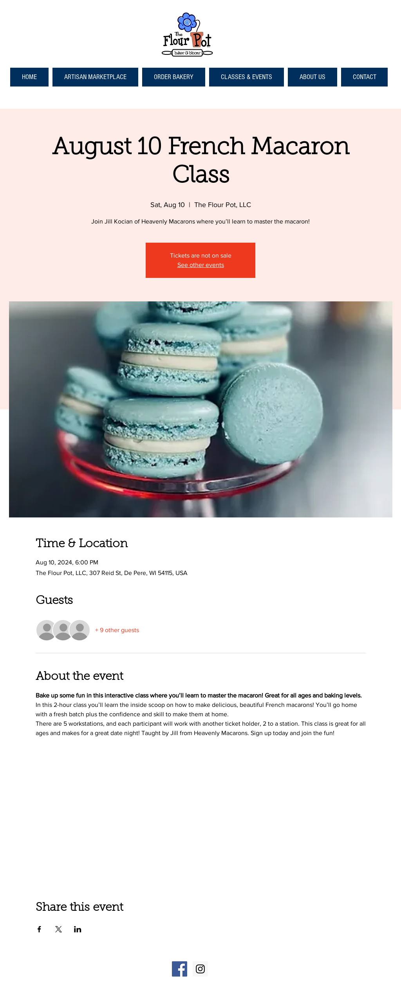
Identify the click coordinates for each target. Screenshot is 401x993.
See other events (200, 264)
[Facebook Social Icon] (179, 969)
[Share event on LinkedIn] (77, 929)
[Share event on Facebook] (39, 929)
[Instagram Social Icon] (200, 969)
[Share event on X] (58, 929)
